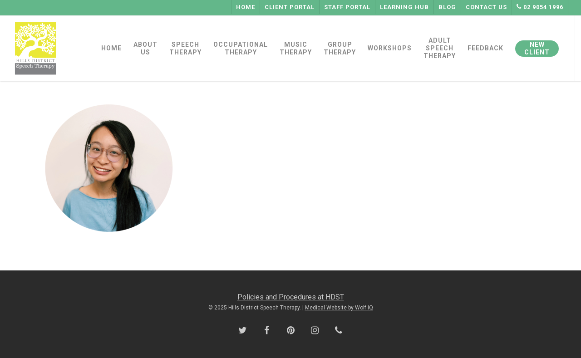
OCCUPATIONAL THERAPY (240, 48)
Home (245, 7)
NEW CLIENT (537, 48)
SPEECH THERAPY (185, 48)
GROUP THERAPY (340, 48)
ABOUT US (145, 48)
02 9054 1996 (540, 7)
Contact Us (486, 7)
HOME (111, 48)
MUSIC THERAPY (296, 48)
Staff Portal (347, 7)
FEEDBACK (485, 48)
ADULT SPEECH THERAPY (439, 48)
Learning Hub (404, 7)
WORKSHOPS (390, 48)
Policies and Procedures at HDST (290, 297)
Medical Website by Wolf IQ (339, 307)
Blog (447, 7)
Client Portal (290, 7)
